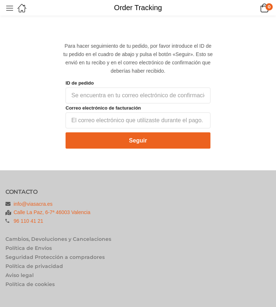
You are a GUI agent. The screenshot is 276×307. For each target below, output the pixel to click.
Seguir (138, 140)
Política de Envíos (28, 248)
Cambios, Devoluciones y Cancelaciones (58, 239)
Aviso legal (19, 275)
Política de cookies (30, 284)
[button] (255, 8)
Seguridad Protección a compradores (55, 257)
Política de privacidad (34, 266)
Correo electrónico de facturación (103, 108)
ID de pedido (80, 83)
